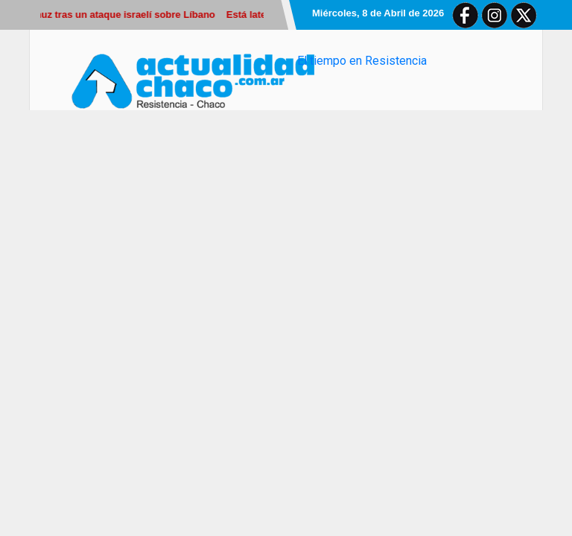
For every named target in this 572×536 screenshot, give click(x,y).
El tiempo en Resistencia (362, 61)
